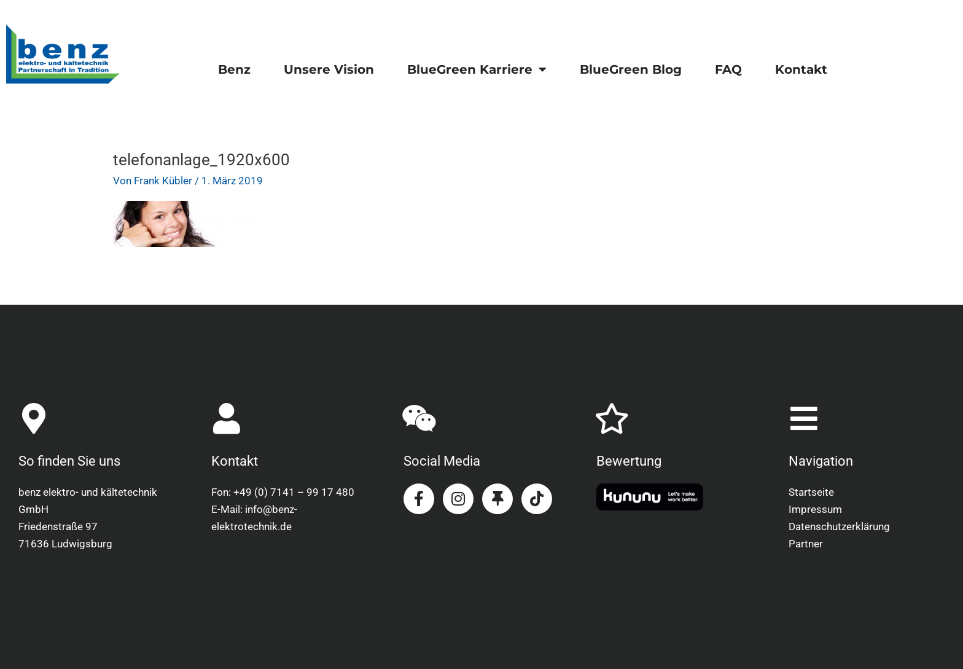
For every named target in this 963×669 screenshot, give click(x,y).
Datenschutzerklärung (839, 526)
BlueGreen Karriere (477, 69)
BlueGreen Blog (631, 69)
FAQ (728, 69)
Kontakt (801, 69)
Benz (234, 69)
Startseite (811, 492)
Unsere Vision (329, 69)
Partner (806, 544)
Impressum (815, 509)
